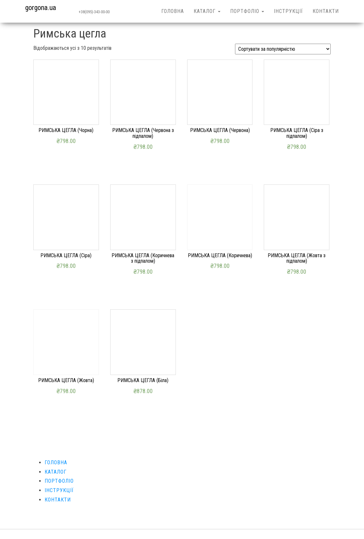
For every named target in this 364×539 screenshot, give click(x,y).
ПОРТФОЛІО (247, 11)
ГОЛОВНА (172, 11)
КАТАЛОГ (207, 11)
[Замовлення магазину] (283, 49)
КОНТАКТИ (326, 11)
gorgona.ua (40, 8)
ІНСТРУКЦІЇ (288, 11)
